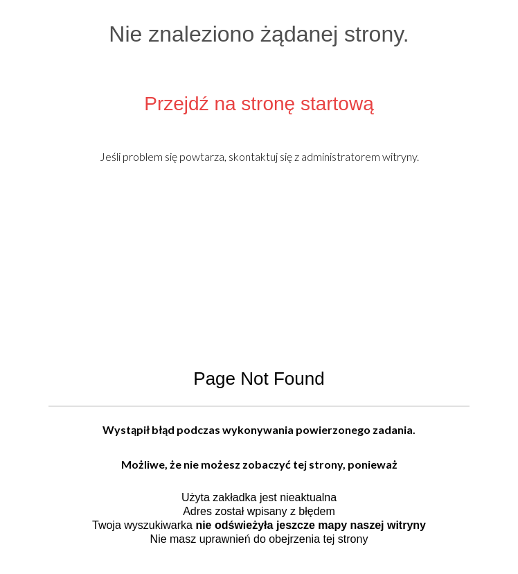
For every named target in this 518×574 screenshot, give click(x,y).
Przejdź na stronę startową (259, 103)
